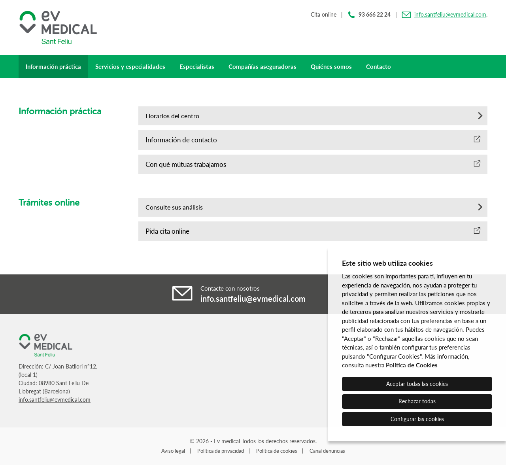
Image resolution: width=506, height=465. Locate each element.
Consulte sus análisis (174, 207)
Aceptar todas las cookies (417, 383)
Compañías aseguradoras (262, 66)
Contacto (378, 66)
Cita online (323, 14)
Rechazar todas (417, 401)
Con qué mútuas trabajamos (185, 164)
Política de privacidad (220, 451)
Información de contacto (181, 140)
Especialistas (196, 66)
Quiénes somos (331, 66)
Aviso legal (173, 451)
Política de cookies (276, 451)
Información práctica (53, 66)
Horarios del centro (172, 115)
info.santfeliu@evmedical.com (450, 14)
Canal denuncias (327, 451)
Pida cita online (167, 231)
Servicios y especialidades (130, 66)
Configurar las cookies (417, 419)
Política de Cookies (412, 365)
